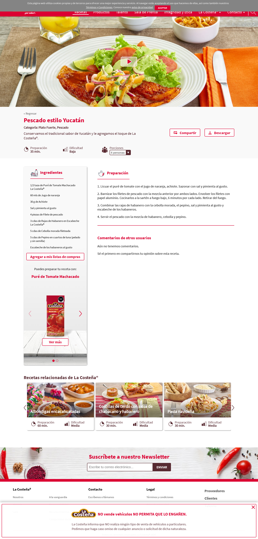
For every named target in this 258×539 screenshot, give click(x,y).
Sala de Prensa (146, 12)
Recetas (81, 12)
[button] (80, 313)
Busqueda (253, 11)
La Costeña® (208, 12)
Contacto (234, 12)
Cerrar (253, 507)
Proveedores (215, 491)
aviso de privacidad (142, 7)
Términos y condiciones (159, 497)
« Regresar (30, 113)
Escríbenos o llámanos (101, 497)
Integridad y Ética (178, 12)
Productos (101, 12)
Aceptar (162, 7)
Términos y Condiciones (99, 7)
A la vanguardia (58, 497)
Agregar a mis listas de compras (55, 256)
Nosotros (18, 497)
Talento (122, 12)
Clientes (211, 498)
